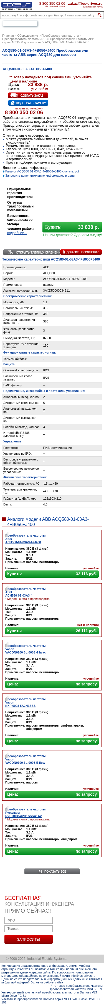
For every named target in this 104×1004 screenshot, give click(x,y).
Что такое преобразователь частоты (77, 985)
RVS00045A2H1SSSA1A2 (23, 816)
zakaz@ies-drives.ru (85, 3)
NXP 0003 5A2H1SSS (20, 705)
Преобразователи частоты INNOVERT (76, 989)
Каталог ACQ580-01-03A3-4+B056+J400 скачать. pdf (42, 171)
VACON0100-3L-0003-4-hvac (25, 652)
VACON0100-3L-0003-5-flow (25, 762)
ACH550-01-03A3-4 (18, 595)
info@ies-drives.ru (83, 975)
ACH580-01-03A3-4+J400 (23, 542)
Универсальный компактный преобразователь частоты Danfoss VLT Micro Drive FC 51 (49, 994)
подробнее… (17, 233)
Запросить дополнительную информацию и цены (40, 175)
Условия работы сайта (47, 982)
